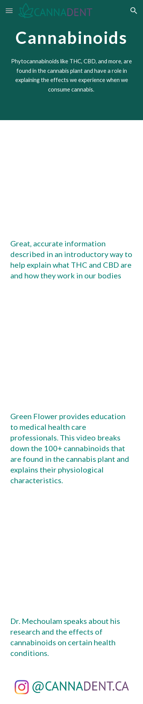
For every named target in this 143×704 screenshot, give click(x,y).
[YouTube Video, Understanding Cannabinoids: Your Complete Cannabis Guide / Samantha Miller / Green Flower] (71, 345)
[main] (71, 36)
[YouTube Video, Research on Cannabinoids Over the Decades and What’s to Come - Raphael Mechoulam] (71, 550)
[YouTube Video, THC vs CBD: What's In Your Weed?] (71, 173)
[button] (9, 10)
